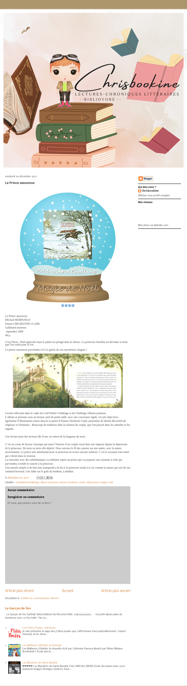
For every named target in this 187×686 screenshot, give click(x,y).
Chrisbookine (150, 191)
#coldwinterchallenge (27, 482)
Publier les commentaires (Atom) (40, 598)
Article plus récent (19, 591)
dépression (92, 482)
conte (82, 482)
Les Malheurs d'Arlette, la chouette (42, 645)
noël (110, 482)
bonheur (72, 482)
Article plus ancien (115, 591)
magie (103, 482)
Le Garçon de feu (18, 608)
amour (63, 482)
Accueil (67, 591)
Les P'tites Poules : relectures (39, 628)
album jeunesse (49, 482)
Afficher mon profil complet (154, 195)
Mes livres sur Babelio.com (153, 225)
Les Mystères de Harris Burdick (39, 662)
